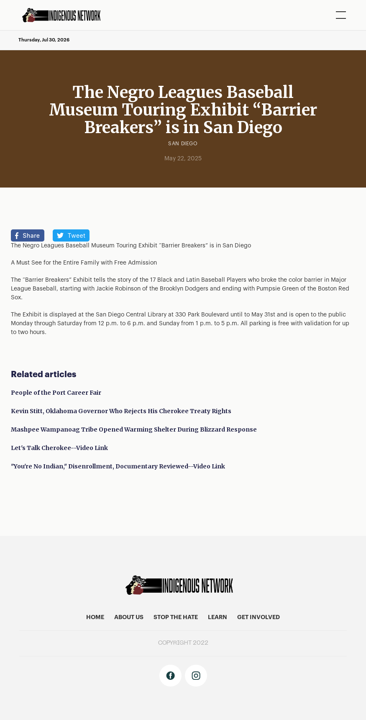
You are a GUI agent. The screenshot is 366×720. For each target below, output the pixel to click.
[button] (339, 15)
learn (217, 617)
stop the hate (176, 617)
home (95, 617)
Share (31, 235)
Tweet (77, 235)
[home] (64, 15)
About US (128, 617)
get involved (258, 617)
